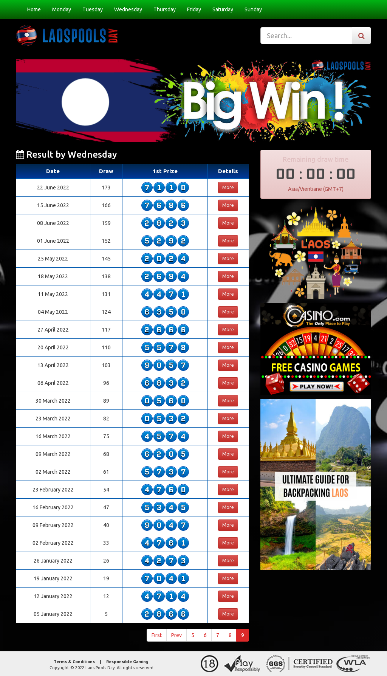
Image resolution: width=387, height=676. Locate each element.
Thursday (164, 9)
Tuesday (92, 9)
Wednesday (128, 9)
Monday (61, 9)
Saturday (222, 9)
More (228, 187)
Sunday (253, 9)
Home (34, 9)
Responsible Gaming (127, 661)
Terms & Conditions (74, 661)
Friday (194, 9)
